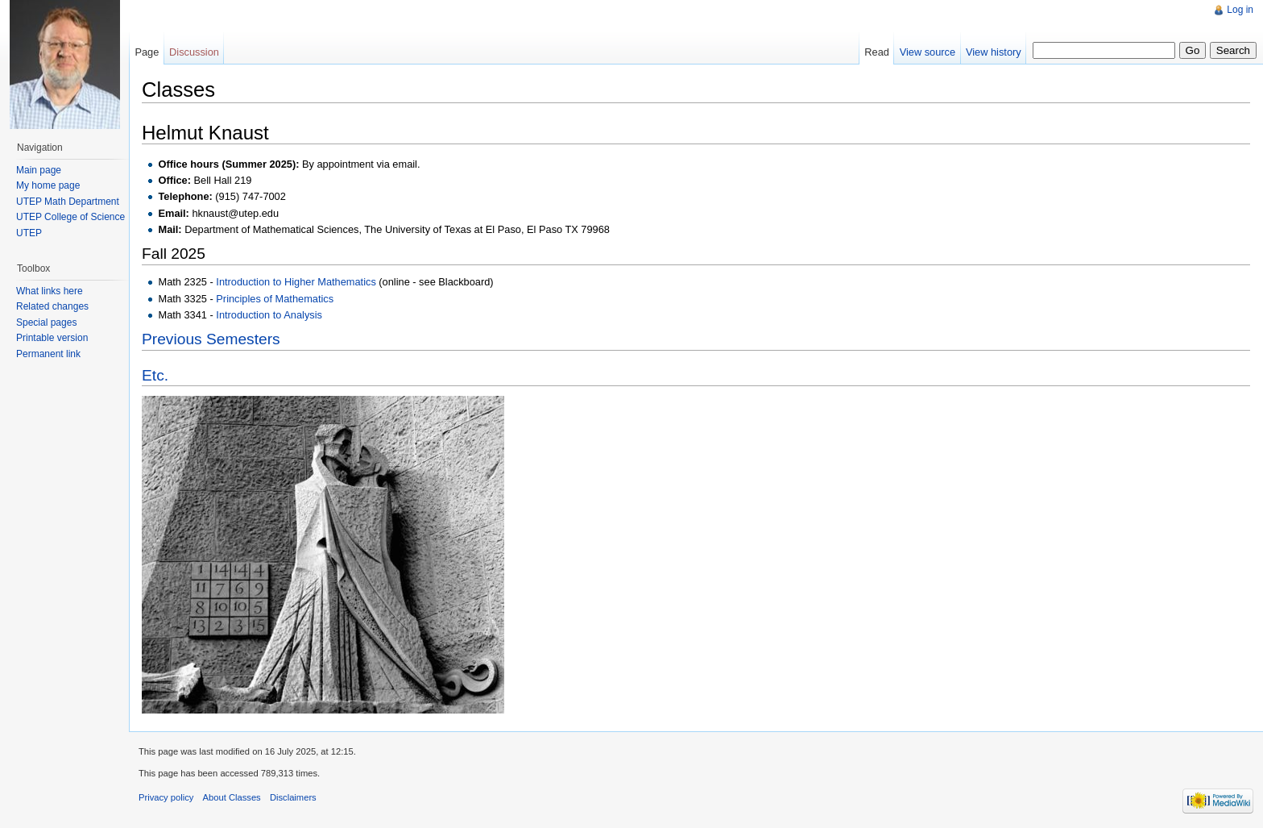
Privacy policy (166, 797)
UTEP (29, 233)
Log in (1240, 9)
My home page (48, 185)
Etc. (155, 375)
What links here (49, 291)
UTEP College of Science (70, 217)
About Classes (232, 797)
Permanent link (48, 354)
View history (993, 52)
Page (147, 52)
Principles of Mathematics (274, 299)
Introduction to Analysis (269, 315)
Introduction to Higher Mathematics (295, 282)
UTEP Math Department (67, 201)
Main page (38, 170)
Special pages (46, 322)
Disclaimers (293, 797)
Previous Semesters (211, 339)
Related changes (52, 306)
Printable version (52, 337)
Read (876, 52)
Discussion (194, 52)
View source (927, 52)
